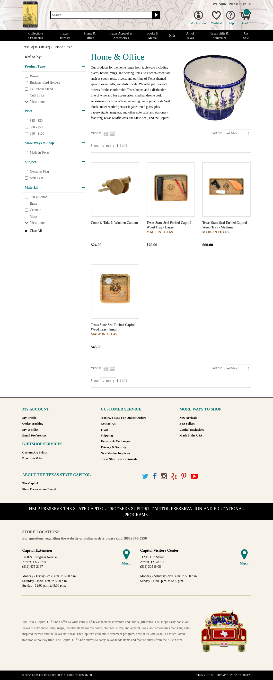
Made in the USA (190, 435)
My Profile (29, 417)
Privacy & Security (113, 447)
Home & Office (90, 36)
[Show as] (108, 146)
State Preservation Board (39, 489)
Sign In (245, 4)
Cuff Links (37, 95)
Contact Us (108, 423)
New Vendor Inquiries (115, 453)
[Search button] (155, 15)
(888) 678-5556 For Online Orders (123, 417)
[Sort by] (237, 133)
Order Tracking (32, 423)
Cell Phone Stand (41, 89)
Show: (95, 146)
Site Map (222, 675)
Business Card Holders (45, 82)
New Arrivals (188, 417)
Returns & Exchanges (115, 441)
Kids (172, 35)
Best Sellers (187, 423)
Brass (33, 203)
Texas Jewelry (65, 36)
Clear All (36, 231)
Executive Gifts (32, 458)
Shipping (107, 435)
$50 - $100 (37, 133)
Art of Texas (190, 36)
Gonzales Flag (39, 172)
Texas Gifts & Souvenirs (219, 36)
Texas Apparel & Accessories (121, 36)
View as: (96, 133)
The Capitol (30, 483)
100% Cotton (38, 197)
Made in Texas (39, 153)
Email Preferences (34, 435)
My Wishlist (30, 429)
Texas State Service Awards (119, 459)
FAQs (104, 429)
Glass (33, 216)
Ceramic (35, 210)
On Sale (246, 36)
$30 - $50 (36, 127)
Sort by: (216, 133)
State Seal (36, 178)
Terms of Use (205, 675)
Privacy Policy (240, 675)
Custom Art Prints (34, 452)
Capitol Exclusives (191, 429)
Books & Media (153, 36)
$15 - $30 (36, 120)
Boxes (34, 76)
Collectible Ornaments (35, 36)
